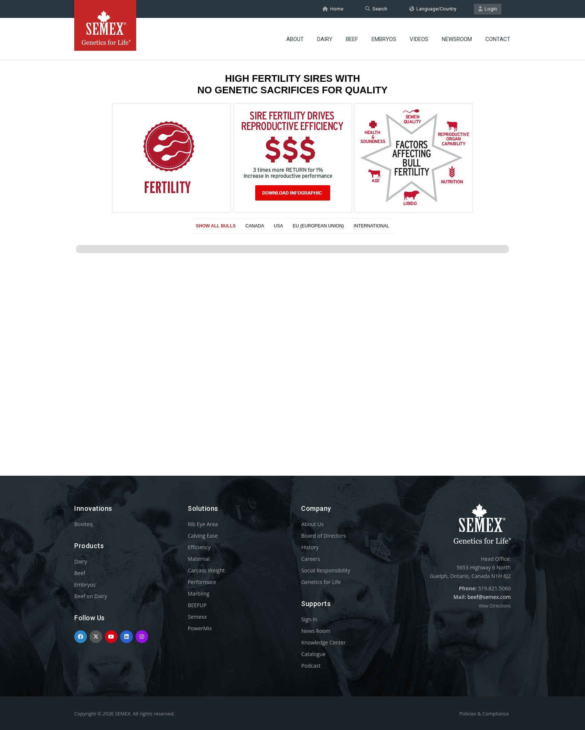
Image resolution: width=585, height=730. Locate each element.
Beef (352, 39)
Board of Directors (323, 535)
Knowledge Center (323, 642)
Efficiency (199, 547)
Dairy (324, 39)
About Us (312, 524)
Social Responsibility (325, 570)
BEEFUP (197, 605)
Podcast (310, 665)
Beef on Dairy (90, 596)
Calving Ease (203, 535)
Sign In (309, 619)
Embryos (384, 39)
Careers (310, 558)
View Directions (495, 606)
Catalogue (313, 654)
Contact (497, 39)
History (310, 547)
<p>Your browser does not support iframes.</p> (292, 253)
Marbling (198, 593)
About (295, 39)
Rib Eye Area (203, 524)
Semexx (197, 616)
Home (332, 9)
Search (376, 9)
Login (487, 9)
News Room (315, 630)
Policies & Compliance (484, 713)
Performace (202, 581)
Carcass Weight (206, 570)
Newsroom (457, 39)
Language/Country (432, 9)
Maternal (199, 558)
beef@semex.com (489, 596)
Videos (419, 39)
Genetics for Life (321, 581)
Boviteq (83, 524)
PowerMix (200, 628)
